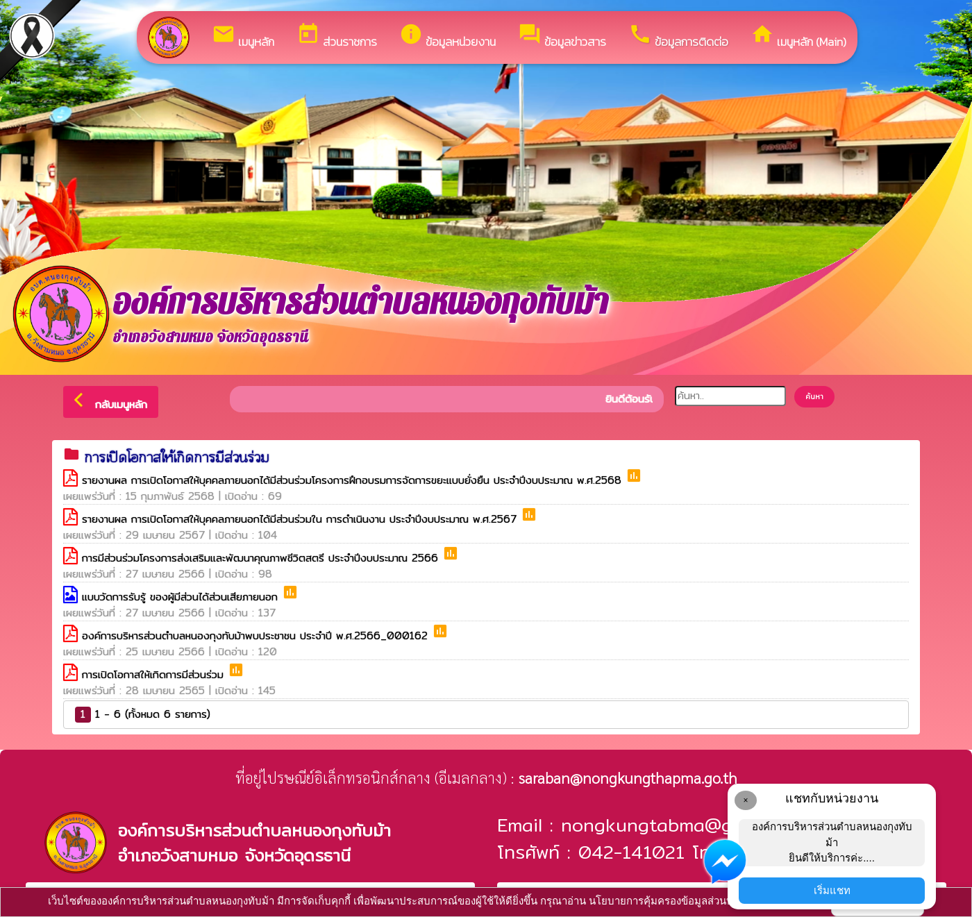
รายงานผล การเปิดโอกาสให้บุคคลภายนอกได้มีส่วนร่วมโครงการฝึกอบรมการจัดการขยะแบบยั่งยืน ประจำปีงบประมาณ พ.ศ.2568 (354, 480)
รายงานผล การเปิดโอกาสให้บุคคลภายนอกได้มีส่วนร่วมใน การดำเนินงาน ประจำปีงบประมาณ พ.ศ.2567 (301, 519)
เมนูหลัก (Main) (798, 36)
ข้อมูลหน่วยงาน (447, 36)
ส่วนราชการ (336, 36)
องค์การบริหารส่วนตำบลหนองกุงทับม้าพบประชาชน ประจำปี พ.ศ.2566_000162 (257, 635)
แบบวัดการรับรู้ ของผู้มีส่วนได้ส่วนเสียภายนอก (182, 597)
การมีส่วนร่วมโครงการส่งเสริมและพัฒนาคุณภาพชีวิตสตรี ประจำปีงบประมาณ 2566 (262, 558)
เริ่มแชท (832, 890)
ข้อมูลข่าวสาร (562, 36)
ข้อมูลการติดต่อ (678, 36)
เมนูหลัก (243, 36)
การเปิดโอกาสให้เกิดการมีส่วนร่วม (155, 674)
